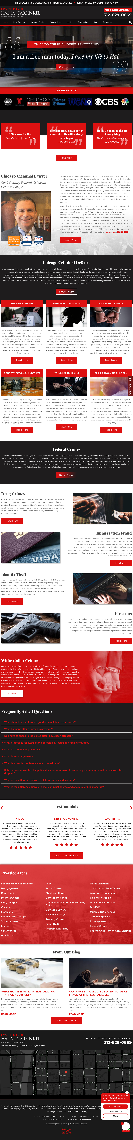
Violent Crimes (9, 921)
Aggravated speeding (102, 893)
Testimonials (83, 22)
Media (69, 22)
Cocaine (6, 907)
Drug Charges (9, 902)
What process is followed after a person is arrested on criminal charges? (46, 742)
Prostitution (8, 935)
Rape (49, 883)
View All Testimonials (66, 855)
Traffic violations (99, 883)
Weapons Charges (56, 914)
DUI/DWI (95, 907)
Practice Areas (55, 22)
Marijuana (7, 912)
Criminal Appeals (100, 916)
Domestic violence (56, 897)
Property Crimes (55, 919)
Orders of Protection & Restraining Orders (65, 904)
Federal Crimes (98, 926)
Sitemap (83, 1124)
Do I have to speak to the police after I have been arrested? (38, 735)
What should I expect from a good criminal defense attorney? (40, 722)
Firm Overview (19, 22)
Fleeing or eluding (100, 897)
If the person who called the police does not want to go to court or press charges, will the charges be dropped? (63, 772)
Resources (50, 1124)
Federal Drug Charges (14, 916)
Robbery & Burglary (57, 928)
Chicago (28, 1106)
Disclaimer (74, 1124)
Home (5, 22)
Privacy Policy (62, 1124)
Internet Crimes (10, 897)
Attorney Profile (37, 22)
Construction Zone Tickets (105, 888)
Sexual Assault (54, 888)
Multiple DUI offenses (102, 912)
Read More (66, 157)
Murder (5, 926)
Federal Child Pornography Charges (110, 930)
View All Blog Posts (66, 1020)
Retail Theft (52, 924)
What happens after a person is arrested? (28, 729)
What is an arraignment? (18, 756)
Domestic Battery (56, 910)
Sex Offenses (8, 930)
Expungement (98, 921)
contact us (110, 232)
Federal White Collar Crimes (17, 883)
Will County (82, 1112)
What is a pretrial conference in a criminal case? (32, 763)
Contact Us (107, 22)
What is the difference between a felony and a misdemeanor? (40, 780)
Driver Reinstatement (102, 902)
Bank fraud (7, 893)
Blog (95, 22)
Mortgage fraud (10, 888)
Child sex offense (55, 893)
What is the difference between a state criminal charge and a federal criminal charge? (54, 787)
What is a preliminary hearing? (22, 749)
